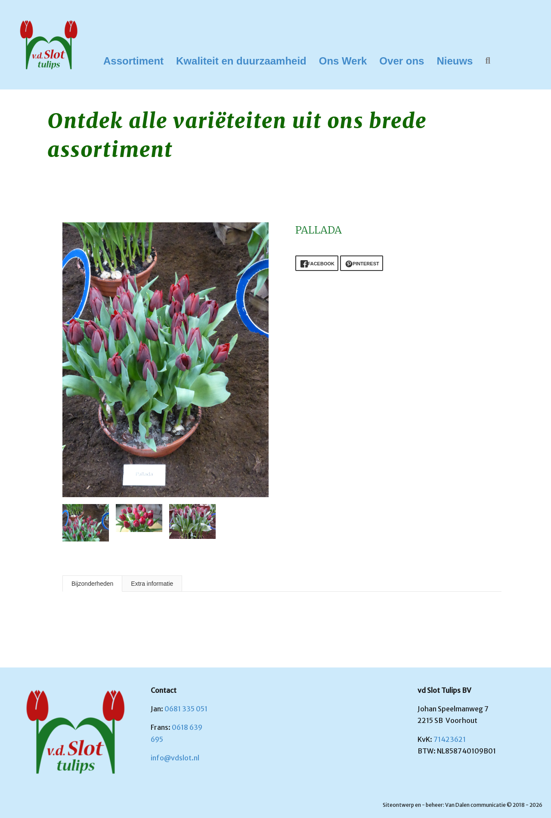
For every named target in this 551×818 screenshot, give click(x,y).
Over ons (401, 61)
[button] (489, 60)
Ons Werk (343, 61)
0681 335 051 (185, 708)
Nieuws (454, 61)
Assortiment (133, 61)
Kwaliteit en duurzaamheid (241, 61)
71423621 (449, 739)
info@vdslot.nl (175, 757)
